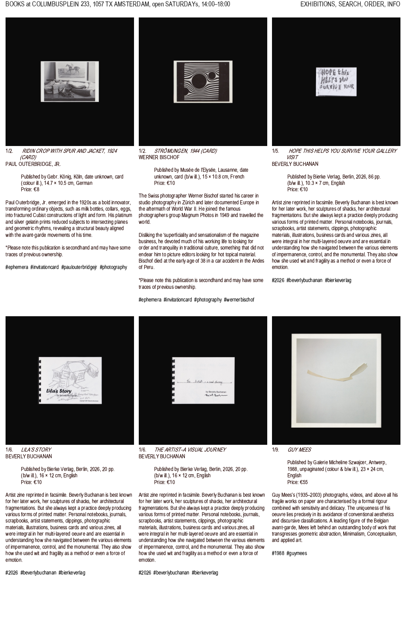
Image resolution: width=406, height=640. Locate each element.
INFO (393, 8)
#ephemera (17, 267)
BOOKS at (18, 8)
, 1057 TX (90, 8)
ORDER (374, 8)
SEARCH (350, 8)
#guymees (297, 553)
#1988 (278, 553)
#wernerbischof (239, 299)
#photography (113, 267)
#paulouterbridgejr (79, 267)
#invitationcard (45, 267)
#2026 (278, 280)
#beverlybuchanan (304, 280)
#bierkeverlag (338, 280)
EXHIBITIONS (318, 8)
